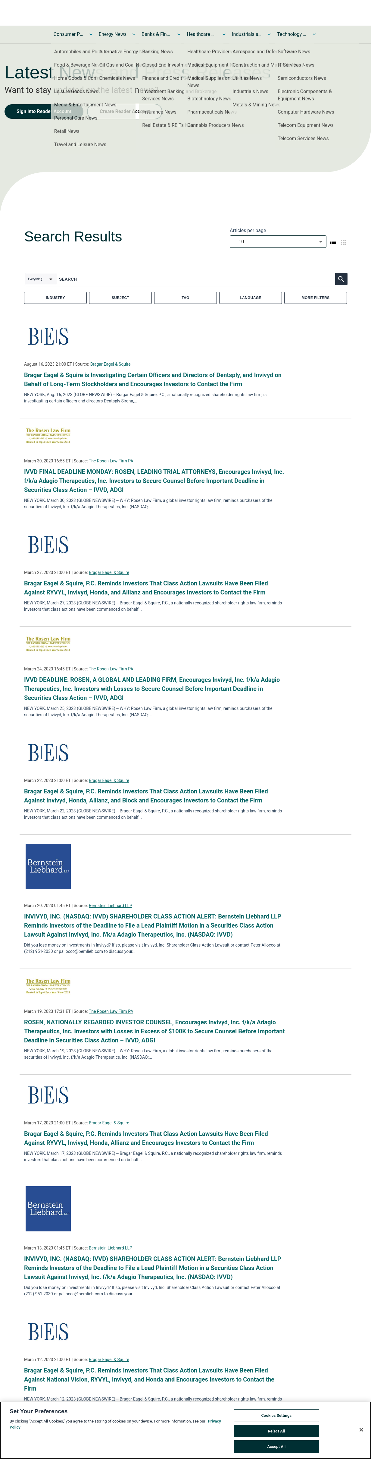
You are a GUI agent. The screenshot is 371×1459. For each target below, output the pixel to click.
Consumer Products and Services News (69, 34)
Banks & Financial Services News (157, 34)
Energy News (112, 34)
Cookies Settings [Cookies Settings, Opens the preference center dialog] (276, 1417)
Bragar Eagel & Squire (110, 364)
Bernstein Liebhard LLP (110, 905)
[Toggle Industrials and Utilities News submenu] (269, 34)
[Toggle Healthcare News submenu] (224, 34)
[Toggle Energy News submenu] (134, 34)
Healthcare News (202, 34)
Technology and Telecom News (292, 34)
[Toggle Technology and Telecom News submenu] (314, 34)
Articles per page (248, 230)
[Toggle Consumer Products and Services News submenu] (91, 34)
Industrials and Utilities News (247, 34)
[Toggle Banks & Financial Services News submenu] (179, 34)
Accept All (276, 1448)
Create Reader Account (125, 111)
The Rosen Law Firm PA (111, 460)
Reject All (276, 1432)
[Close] (361, 1431)
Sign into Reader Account (44, 111)
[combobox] (278, 241)
